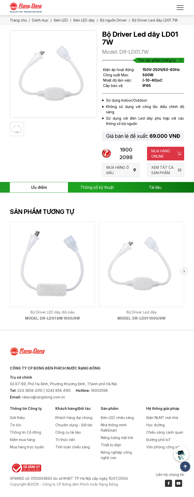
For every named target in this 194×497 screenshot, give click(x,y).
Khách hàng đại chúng (73, 417)
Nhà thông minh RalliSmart (114, 427)
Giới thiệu (17, 417)
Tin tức (15, 425)
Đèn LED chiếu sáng (117, 417)
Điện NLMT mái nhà (162, 417)
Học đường (155, 425)
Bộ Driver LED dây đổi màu (53, 312)
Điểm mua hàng (22, 439)
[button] (184, 271)
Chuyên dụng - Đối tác (74, 425)
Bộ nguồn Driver (113, 20)
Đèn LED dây (84, 20)
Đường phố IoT (158, 439)
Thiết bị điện (111, 445)
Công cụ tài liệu (68, 432)
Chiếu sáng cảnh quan (164, 432)
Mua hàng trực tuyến (27, 447)
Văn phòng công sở (162, 447)
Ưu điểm (39, 187)
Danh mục (40, 20)
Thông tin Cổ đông (25, 432)
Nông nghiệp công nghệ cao (116, 455)
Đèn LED (61, 20)
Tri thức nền (65, 439)
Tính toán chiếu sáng (72, 447)
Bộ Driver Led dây (142, 312)
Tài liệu (155, 187)
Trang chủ (18, 20)
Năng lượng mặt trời (117, 437)
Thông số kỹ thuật (97, 187)
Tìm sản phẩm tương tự (160, 60)
